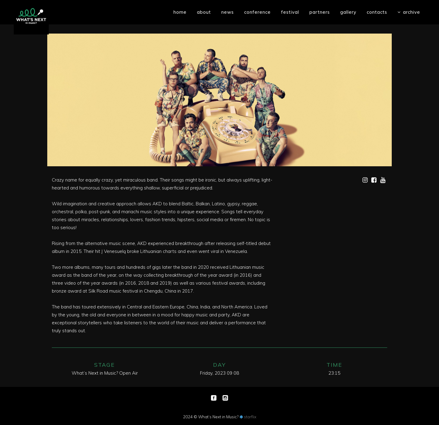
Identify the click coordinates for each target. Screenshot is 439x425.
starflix (250, 416)
